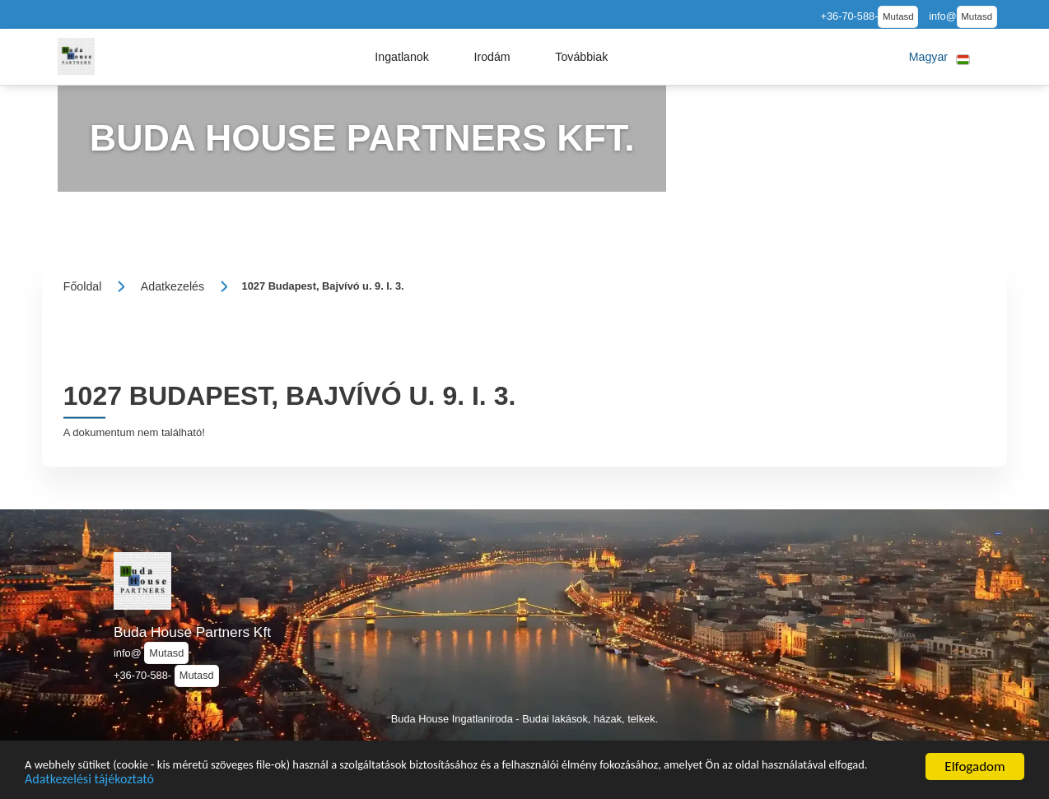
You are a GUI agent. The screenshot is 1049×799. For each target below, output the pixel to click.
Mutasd (898, 16)
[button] (402, 57)
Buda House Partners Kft (192, 632)
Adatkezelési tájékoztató (228, 781)
